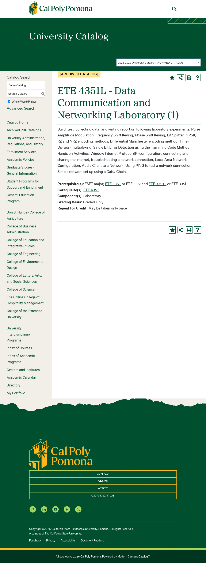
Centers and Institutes (23, 370)
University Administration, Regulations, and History (26, 141)
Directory (13, 385)
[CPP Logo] (61, 454)
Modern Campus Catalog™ (134, 556)
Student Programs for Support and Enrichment (25, 184)
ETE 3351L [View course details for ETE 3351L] (157, 184)
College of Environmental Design (25, 265)
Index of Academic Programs (21, 359)
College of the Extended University (24, 314)
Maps (103, 481)
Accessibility (68, 540)
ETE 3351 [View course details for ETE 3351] (113, 184)
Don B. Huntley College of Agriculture (26, 215)
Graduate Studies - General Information (22, 170)
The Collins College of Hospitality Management (25, 300)
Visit (103, 488)
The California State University (63, 533)
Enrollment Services (22, 152)
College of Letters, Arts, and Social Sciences (24, 278)
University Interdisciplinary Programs (19, 334)
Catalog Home (17, 122)
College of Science (21, 289)
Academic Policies (20, 160)
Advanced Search (21, 108)
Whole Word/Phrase (24, 101)
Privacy (50, 540)
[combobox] (158, 62)
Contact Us (103, 495)
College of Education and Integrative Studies (25, 243)
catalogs (65, 556)
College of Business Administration (22, 229)
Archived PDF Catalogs (24, 130)
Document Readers (92, 540)
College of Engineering (24, 254)
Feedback (35, 540)
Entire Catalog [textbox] (17, 85)
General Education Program (20, 198)
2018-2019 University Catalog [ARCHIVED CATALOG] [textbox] (151, 62)
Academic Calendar (21, 377)
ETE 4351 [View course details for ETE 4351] (91, 190)
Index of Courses (19, 348)
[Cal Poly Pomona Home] (60, 8)
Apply (103, 473)
